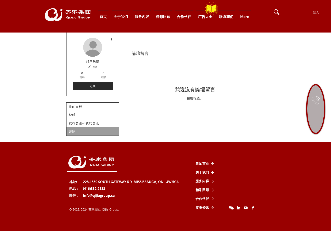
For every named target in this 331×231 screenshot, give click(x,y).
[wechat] (231, 207)
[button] (276, 12)
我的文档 (75, 107)
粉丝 (72, 115)
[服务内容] (205, 181)
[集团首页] (205, 163)
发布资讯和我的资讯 (84, 123)
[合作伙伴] (205, 199)
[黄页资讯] (205, 208)
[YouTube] (245, 207)
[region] (315, 109)
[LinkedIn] (238, 207)
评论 (72, 131)
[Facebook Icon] (253, 207)
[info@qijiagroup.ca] (99, 195)
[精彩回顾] (205, 190)
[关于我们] (205, 172)
